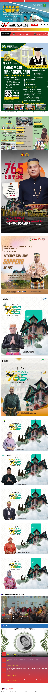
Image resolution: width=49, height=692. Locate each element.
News (3, 614)
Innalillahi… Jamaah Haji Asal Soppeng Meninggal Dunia (20, 674)
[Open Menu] (44, 24)
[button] (41, 24)
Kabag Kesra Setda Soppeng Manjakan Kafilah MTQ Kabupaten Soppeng (26, 34)
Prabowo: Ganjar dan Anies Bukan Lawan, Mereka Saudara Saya (22, 659)
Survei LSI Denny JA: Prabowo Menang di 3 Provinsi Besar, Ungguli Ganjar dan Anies (27, 679)
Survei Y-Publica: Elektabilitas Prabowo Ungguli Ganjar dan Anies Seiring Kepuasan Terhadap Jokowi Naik (27, 669)
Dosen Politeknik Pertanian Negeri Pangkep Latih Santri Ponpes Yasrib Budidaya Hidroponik (22, 618)
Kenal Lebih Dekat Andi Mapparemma (16, 664)
